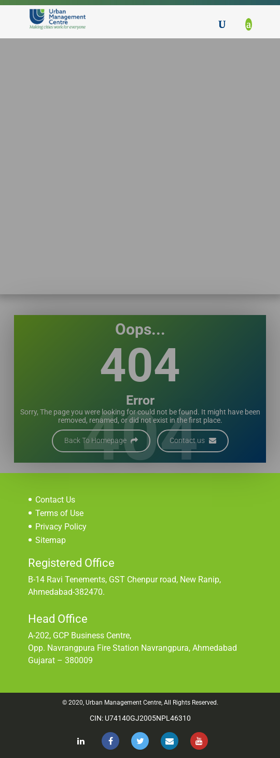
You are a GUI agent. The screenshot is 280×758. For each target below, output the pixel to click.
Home (82, 110)
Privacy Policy (61, 527)
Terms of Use (59, 513)
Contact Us (55, 500)
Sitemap (50, 540)
